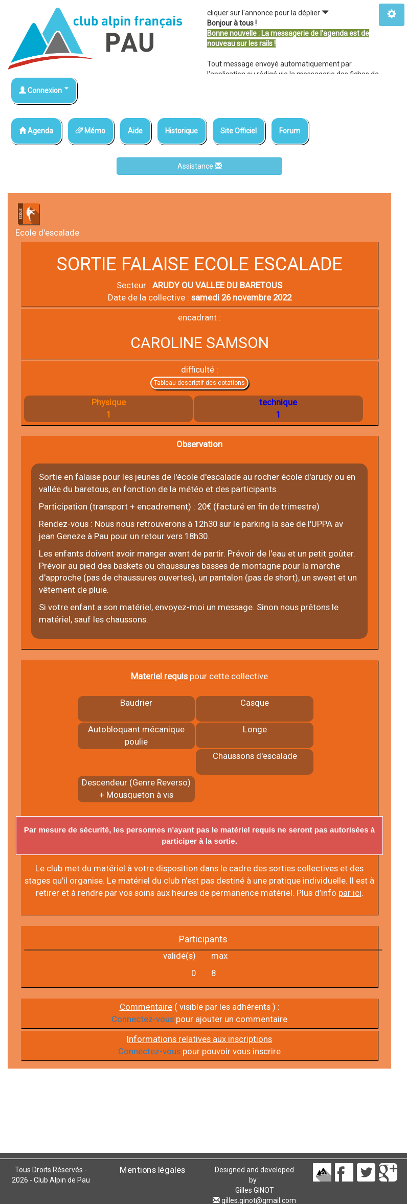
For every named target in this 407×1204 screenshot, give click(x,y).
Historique (181, 131)
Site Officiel (238, 131)
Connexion (44, 90)
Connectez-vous (142, 1019)
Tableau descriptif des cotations (199, 382)
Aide (135, 131)
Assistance (199, 166)
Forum (289, 131)
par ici (349, 893)
